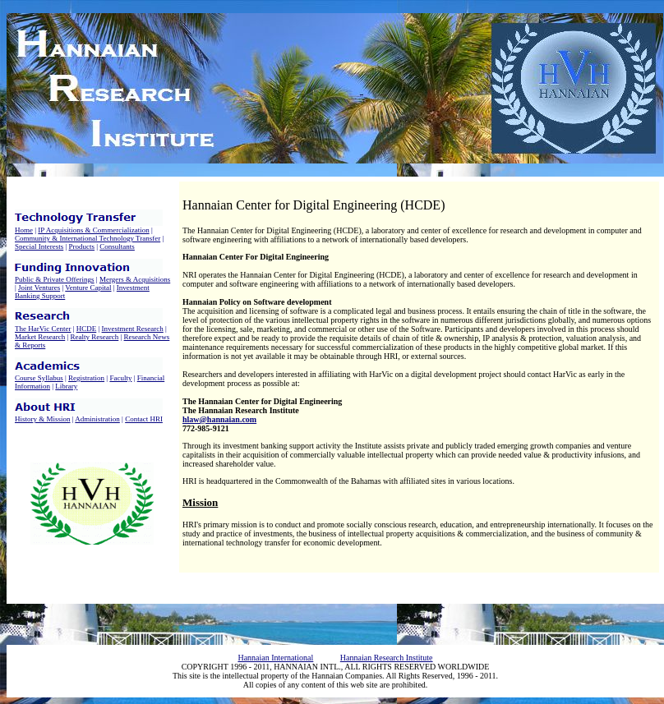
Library (66, 386)
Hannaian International (275, 657)
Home (24, 230)
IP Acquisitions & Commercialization (93, 230)
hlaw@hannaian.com (219, 419)
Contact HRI (144, 419)
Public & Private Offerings (55, 279)
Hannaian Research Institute (386, 657)
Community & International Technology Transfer (87, 238)
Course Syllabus (39, 378)
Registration (86, 378)
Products (82, 246)
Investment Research (133, 328)
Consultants (117, 246)
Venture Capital (88, 287)
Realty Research (95, 337)
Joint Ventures (39, 287)
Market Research (40, 337)
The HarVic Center (43, 328)
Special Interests (39, 246)
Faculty (120, 378)
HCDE (86, 328)
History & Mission (43, 419)
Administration (97, 419)
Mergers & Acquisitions (134, 279)
